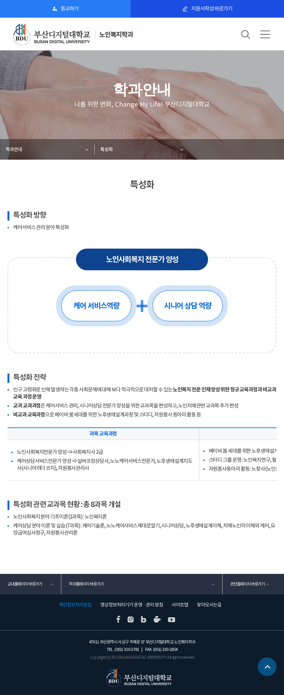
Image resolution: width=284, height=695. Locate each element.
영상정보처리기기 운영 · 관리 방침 (131, 605)
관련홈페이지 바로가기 (247, 584)
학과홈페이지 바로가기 (86, 584)
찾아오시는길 (209, 605)
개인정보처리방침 (75, 605)
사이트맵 (180, 605)
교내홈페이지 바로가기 (24, 584)
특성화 (106, 149)
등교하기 (70, 8)
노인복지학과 (116, 34)
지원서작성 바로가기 (211, 8)
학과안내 (14, 149)
